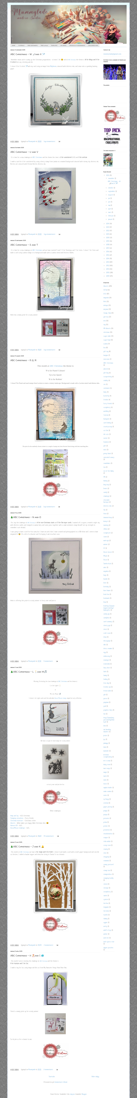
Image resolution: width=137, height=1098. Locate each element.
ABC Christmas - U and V (24, 151)
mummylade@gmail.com (112, 54)
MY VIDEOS (63, 45)
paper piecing (107, 807)
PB (104, 477)
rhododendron (107, 834)
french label (107, 691)
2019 (108, 241)
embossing (106, 656)
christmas (106, 332)
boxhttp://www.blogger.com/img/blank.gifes (108, 608)
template (106, 907)
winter (105, 934)
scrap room (107, 845)
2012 (108, 265)
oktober (111, 188)
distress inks (107, 506)
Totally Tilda (107, 313)
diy (104, 510)
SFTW (105, 290)
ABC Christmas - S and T (24, 244)
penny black (107, 453)
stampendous (107, 874)
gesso (105, 698)
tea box (105, 903)
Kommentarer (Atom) (61, 1082)
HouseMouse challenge (17, 828)
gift (104, 446)
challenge (106, 496)
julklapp (105, 743)
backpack (106, 419)
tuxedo (105, 915)
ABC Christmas (37, 157)
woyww (105, 309)
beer (104, 583)
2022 (108, 231)
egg (104, 652)
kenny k (105, 521)
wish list (106, 938)
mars (110, 212)
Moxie (105, 556)
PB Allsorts (107, 328)
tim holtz (106, 911)
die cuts (106, 434)
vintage (105, 305)
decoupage (106, 641)
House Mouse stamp (60, 698)
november (111, 178)
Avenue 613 (14, 825)
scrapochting (107, 376)
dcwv (105, 637)
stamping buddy (108, 878)
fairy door (106, 668)
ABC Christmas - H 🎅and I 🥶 (27, 955)
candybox (106, 618)
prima (105, 822)
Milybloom (53, 66)
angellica (106, 571)
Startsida (52, 1076)
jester (105, 735)
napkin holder (107, 787)
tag (104, 324)
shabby (105, 380)
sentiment (106, 388)
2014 (108, 258)
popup (105, 814)
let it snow (106, 761)
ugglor (105, 922)
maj (109, 205)
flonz (105, 513)
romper (105, 837)
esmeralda (106, 664)
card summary (107, 621)
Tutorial (105, 415)
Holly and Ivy (14, 816)
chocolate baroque (106, 501)
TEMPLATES (54, 45)
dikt (104, 645)
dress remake (107, 648)
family (105, 675)
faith (104, 671)
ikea (104, 726)
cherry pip (106, 625)
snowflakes (106, 463)
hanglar (105, 355)
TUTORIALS (21, 45)
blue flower (107, 590)
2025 (108, 175)
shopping (106, 857)
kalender (106, 751)
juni (109, 202)
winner (105, 544)
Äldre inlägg (95, 1076)
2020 (108, 237)
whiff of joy (107, 930)
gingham (106, 702)
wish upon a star (108, 942)
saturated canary (108, 457)
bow (104, 602)
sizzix (105, 537)
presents (106, 818)
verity (105, 926)
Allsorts (12, 823)
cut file (105, 430)
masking (105, 525)
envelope (106, 660)
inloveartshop (107, 517)
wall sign (106, 540)
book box (106, 594)
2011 (107, 269)
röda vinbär (107, 841)
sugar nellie (107, 336)
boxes (105, 488)
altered (105, 369)
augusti (110, 195)
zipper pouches (108, 948)
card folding (107, 423)
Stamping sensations (16, 818)
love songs (106, 768)
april (109, 209)
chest (105, 629)
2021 (108, 234)
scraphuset (107, 533)
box (104, 347)
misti (104, 450)
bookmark (106, 598)
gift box (106, 317)
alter (104, 567)
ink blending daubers (107, 730)
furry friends (107, 403)
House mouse (107, 552)
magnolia (106, 298)
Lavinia (105, 344)
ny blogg (106, 799)
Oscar (105, 560)
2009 (108, 276)
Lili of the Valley (108, 471)
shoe (105, 853)
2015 (108, 255)
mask (105, 780)
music (105, 784)
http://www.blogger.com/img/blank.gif (108, 720)
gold (104, 706)
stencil (105, 884)
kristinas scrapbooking (107, 756)
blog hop (106, 484)
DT (104, 548)
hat (104, 714)
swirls (105, 895)
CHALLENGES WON (93, 45)
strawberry (107, 892)
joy (104, 739)
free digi (106, 683)
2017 (108, 248)
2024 (108, 224)
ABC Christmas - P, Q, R (23, 360)
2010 (108, 272)
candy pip (106, 614)
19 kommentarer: (49, 836)
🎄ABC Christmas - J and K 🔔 (27, 846)
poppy (105, 811)
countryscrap (107, 426)
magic (105, 772)
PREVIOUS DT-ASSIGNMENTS (77, 45)
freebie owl (107, 687)
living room (106, 764)
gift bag (106, 373)
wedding (106, 411)
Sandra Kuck (107, 563)
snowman (106, 860)
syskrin (105, 899)
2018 (108, 244)
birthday (106, 587)
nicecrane (106, 359)
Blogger (84, 1094)
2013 (108, 262)
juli (109, 198)
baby (105, 392)
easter (105, 438)
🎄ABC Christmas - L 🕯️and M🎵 (28, 671)
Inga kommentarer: (50, 141)
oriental (105, 803)
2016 (108, 251)
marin (105, 776)
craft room (106, 633)
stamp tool (106, 870)
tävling (105, 919)
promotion (106, 830)
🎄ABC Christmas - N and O (25, 517)
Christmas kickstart (16, 820)
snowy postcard (108, 864)
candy (105, 492)
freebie (105, 400)
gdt (104, 695)
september (112, 191)
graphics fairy (107, 710)
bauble (105, 579)
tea (104, 467)
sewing (105, 849)
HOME (13, 45)
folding (105, 679)
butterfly (106, 396)
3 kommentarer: (48, 661)
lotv (104, 321)
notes (105, 795)
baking (105, 481)
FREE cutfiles (44, 45)
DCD (104, 294)
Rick (104, 301)
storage (105, 888)
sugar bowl (106, 340)
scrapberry (107, 407)
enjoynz (72, 1094)
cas (104, 384)
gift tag (105, 351)
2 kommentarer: (49, 945)
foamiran (106, 442)
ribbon (105, 529)
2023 (108, 227)
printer (105, 826)
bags (104, 575)
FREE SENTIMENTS (33, 45)
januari (110, 219)
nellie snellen (107, 791)
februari (111, 216)
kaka (104, 747)
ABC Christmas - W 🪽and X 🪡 (27, 54)
